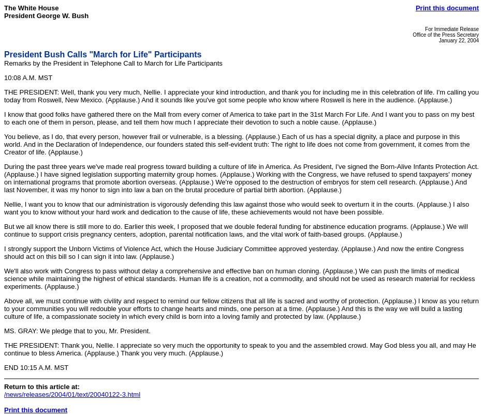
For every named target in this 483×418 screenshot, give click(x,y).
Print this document (447, 8)
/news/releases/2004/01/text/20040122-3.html (72, 394)
